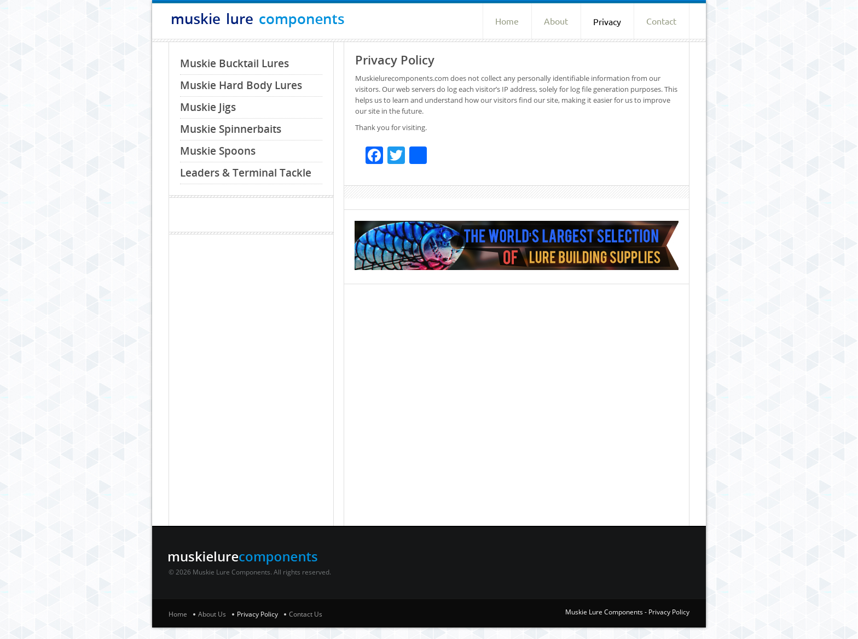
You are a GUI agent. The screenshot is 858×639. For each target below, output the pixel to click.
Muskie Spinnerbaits (230, 129)
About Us (212, 614)
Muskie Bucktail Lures (234, 63)
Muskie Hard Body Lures (241, 85)
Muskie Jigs (208, 107)
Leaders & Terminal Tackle (245, 173)
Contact (661, 21)
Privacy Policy (257, 614)
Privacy (607, 22)
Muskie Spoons (218, 151)
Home (507, 21)
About (556, 21)
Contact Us (305, 614)
